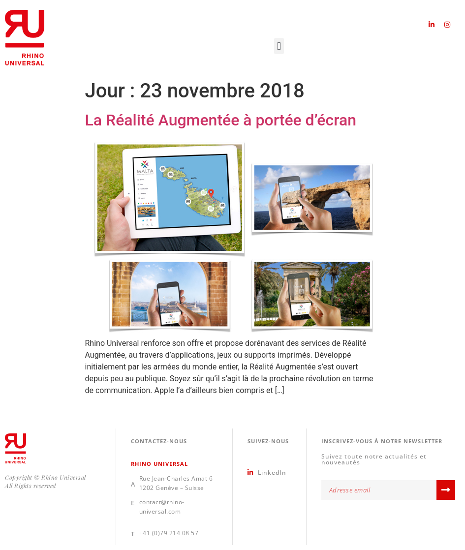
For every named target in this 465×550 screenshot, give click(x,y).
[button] (278, 46)
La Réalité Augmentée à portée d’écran (221, 120)
